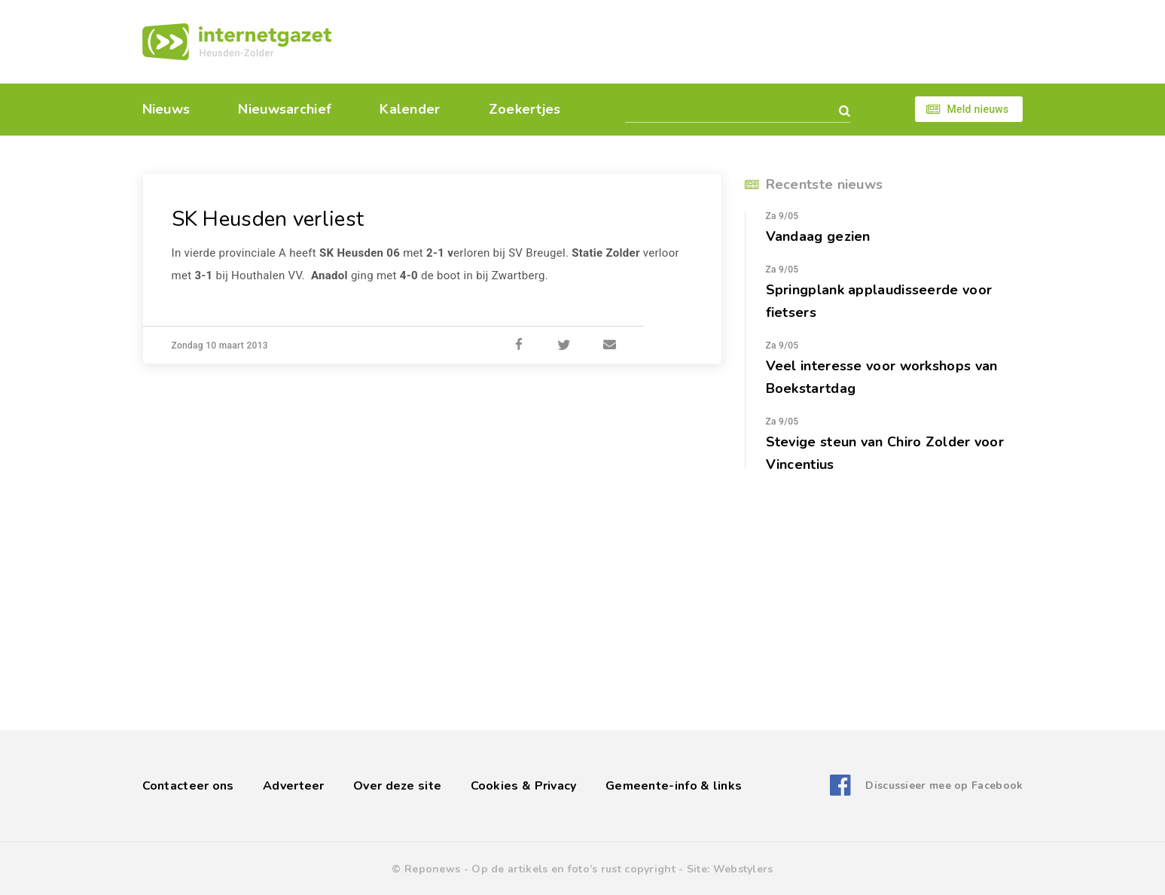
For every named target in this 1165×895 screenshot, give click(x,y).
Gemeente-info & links (673, 786)
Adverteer (294, 786)
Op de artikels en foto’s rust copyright (573, 869)
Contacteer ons (188, 786)
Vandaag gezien (818, 236)
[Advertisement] (686, 41)
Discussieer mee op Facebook (944, 785)
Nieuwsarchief (284, 109)
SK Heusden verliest (268, 219)
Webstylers (743, 869)
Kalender (410, 109)
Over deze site (397, 786)
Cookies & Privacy (524, 786)
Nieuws (166, 109)
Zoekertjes (525, 109)
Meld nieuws (977, 109)
